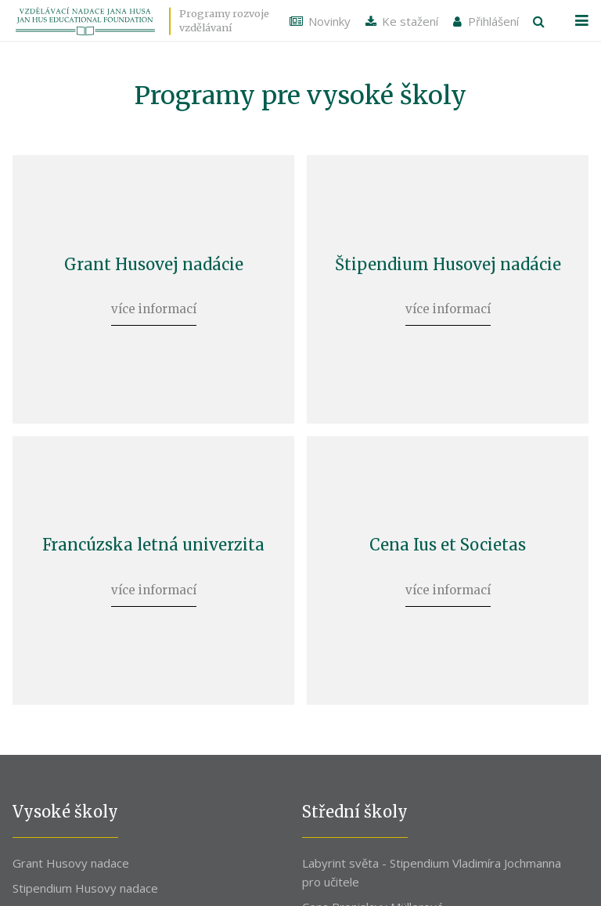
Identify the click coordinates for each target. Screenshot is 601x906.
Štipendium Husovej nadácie (448, 262)
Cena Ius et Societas (447, 538)
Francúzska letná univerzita (153, 538)
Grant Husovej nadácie (153, 262)
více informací (153, 306)
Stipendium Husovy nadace (85, 878)
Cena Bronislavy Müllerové (373, 898)
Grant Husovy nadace (71, 853)
